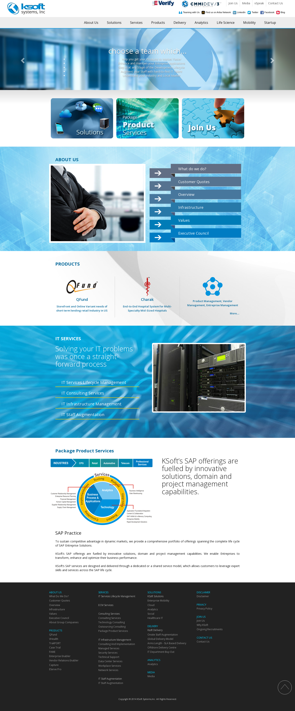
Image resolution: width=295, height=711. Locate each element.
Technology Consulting (111, 622)
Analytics (201, 22)
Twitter (255, 12)
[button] (22, 59)
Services (136, 22)
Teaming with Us (191, 12)
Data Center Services (110, 661)
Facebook (269, 12)
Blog (282, 12)
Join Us (233, 3)
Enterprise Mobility (158, 600)
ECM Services (105, 605)
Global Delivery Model (160, 639)
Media (246, 3)
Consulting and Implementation (116, 644)
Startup (270, 22)
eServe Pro (55, 669)
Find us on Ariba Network (218, 12)
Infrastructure (190, 207)
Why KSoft (202, 625)
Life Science (226, 22)
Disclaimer (203, 596)
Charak (147, 299)
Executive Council (193, 233)
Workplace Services (109, 666)
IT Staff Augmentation (82, 414)
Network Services (108, 670)
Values (184, 220)
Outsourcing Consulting (112, 626)
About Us (91, 22)
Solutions (114, 22)
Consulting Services (109, 613)
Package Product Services (113, 631)
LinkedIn (241, 12)
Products (158, 22)
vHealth (53, 639)
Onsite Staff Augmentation (163, 634)
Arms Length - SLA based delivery (167, 643)
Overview (186, 194)
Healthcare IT (155, 618)
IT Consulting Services (82, 393)
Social (151, 613)
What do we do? (192, 168)
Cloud (151, 605)
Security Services (107, 652)
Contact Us (275, 3)
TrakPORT (55, 643)
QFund (82, 299)
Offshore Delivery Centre (162, 647)
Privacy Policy (204, 608)
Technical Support (108, 657)
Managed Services (108, 648)
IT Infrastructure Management (91, 404)
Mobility (249, 22)
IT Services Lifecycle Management (93, 382)
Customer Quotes (194, 181)
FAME (52, 652)
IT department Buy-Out (161, 652)
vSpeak (259, 3)
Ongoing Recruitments (209, 629)
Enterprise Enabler (59, 656)
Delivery (180, 22)
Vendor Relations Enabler (63, 660)
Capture (54, 665)
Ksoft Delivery (155, 630)
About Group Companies (63, 622)
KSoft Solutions (155, 596)
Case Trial (55, 647)
